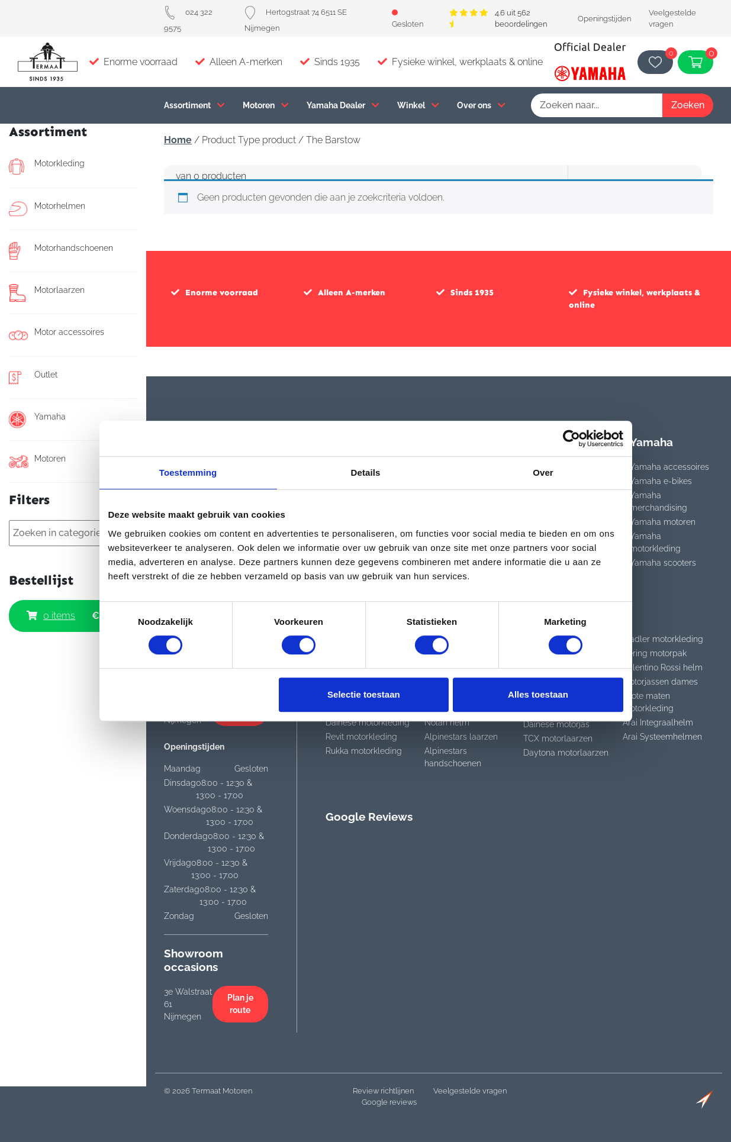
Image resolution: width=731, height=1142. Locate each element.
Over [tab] (543, 472)
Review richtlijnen (383, 1090)
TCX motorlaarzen (557, 738)
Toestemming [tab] (188, 472)
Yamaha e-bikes (661, 481)
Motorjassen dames (660, 681)
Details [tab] (366, 472)
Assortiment (194, 105)
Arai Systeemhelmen (662, 736)
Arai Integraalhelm (658, 722)
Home (178, 140)
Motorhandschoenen (61, 251)
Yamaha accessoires (669, 467)
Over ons (481, 105)
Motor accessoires (56, 335)
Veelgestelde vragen (470, 1090)
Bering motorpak (655, 653)
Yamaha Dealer (343, 105)
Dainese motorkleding (368, 722)
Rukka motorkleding (364, 751)
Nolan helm (446, 722)
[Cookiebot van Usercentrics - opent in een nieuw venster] (571, 438)
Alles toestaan (538, 694)
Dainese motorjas (556, 724)
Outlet (33, 377)
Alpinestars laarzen (461, 736)
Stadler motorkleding (663, 639)
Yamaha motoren (662, 522)
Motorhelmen (47, 209)
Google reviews (389, 1102)
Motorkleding (47, 166)
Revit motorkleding (361, 736)
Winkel (418, 105)
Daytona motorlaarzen (565, 752)
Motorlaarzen (47, 293)
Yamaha (37, 419)
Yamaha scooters (663, 562)
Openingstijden (604, 18)
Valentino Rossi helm (663, 667)
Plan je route (240, 1004)
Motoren (266, 105)
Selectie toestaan (363, 694)
